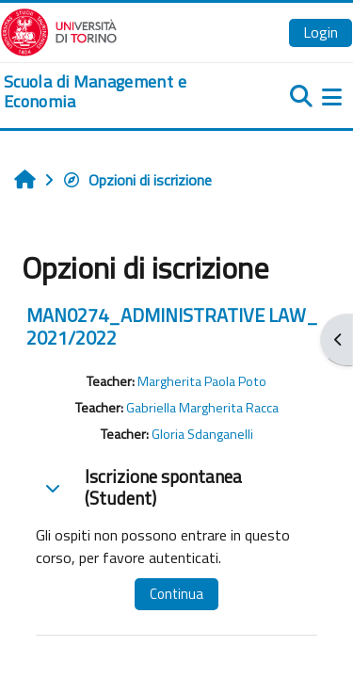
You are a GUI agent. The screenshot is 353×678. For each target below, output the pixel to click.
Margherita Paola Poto (201, 381)
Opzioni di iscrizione (137, 180)
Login (320, 32)
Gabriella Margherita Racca (202, 407)
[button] (53, 488)
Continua (176, 594)
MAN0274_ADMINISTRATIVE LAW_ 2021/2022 (172, 326)
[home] (118, 92)
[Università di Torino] (59, 30)
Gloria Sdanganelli (202, 434)
